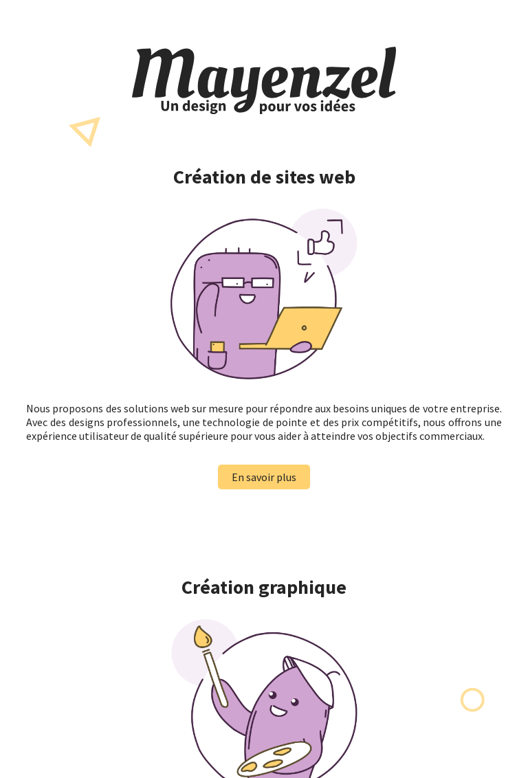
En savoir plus (264, 477)
